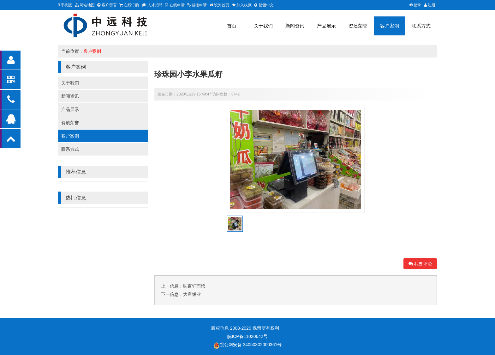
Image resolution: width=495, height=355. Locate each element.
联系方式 (421, 25)
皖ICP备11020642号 (247, 336)
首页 (231, 25)
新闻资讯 (294, 25)
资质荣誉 (358, 25)
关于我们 (263, 25)
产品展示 (326, 25)
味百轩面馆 (194, 286)
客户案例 (389, 25)
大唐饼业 (192, 294)
